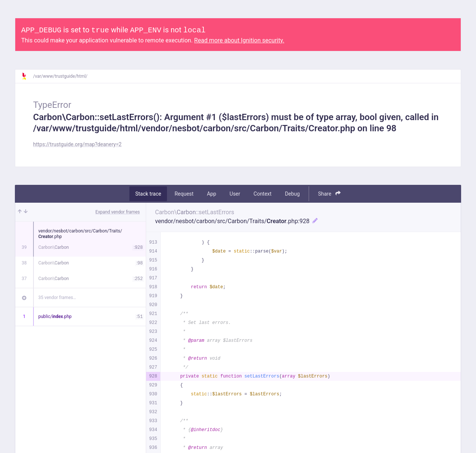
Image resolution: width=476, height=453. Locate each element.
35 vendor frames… (57, 297)
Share (329, 193)
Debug (292, 194)
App (211, 194)
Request (183, 194)
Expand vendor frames (118, 212)
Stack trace (148, 194)
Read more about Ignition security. (239, 40)
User (234, 194)
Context (262, 194)
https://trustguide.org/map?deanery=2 (77, 144)
